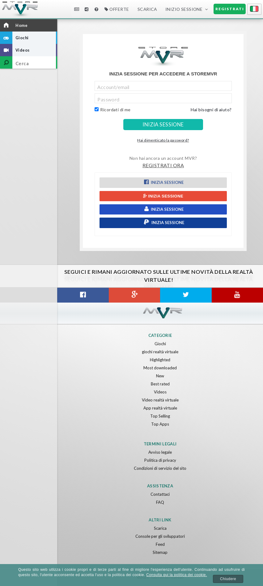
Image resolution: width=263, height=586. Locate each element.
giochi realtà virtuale (160, 351)
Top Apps (160, 424)
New (160, 375)
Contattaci (160, 494)
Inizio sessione (184, 9)
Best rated (160, 383)
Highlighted (160, 359)
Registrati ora (163, 165)
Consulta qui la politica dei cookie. (176, 575)
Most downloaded (160, 367)
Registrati (229, 8)
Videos (160, 391)
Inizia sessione (163, 182)
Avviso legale (160, 452)
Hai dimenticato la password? (163, 140)
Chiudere (228, 579)
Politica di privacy (160, 460)
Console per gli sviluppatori (160, 536)
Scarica (147, 9)
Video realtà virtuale (160, 399)
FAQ (160, 502)
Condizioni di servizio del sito (160, 468)
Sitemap (160, 552)
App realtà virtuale (160, 408)
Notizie (76, 9)
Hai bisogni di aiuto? (211, 109)
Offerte (116, 9)
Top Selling (160, 416)
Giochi (160, 343)
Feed (160, 544)
